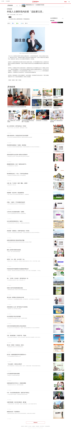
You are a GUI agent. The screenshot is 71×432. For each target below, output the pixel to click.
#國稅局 (13, 80)
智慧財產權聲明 (47, 426)
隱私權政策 (37, 426)
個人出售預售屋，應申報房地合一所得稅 (16, 126)
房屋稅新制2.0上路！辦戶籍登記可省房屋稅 (17, 307)
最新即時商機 (52, 21)
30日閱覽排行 (54, 19)
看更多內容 (35, 422)
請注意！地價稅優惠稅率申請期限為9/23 (16, 354)
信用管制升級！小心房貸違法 (42, 120)
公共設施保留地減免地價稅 (13, 373)
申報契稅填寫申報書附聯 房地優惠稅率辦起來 (18, 269)
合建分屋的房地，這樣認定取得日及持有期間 (17, 135)
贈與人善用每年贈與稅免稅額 (14, 250)
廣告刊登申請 (42, 426)
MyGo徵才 (29, 426)
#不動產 (20, 80)
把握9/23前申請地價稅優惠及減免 (15, 288)
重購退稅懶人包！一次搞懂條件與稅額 (35, 4)
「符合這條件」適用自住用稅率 (14, 364)
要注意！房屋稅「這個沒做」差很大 (15, 345)
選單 (3, 1)
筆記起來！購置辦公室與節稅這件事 (15, 297)
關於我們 (26, 426)
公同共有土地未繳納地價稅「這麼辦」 (16, 212)
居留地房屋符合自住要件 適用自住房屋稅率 (17, 154)
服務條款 (33, 426)
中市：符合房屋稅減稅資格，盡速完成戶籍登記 (18, 392)
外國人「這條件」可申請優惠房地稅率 (16, 202)
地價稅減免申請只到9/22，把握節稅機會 (16, 383)
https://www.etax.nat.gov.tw (36, 71)
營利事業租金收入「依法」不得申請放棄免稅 (17, 173)
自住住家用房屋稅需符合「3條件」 (15, 221)
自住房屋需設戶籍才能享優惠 (14, 316)
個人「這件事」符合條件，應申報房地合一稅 (17, 278)
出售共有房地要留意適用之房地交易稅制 (16, 326)
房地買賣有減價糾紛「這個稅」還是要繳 (16, 145)
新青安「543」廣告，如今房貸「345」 (16, 259)
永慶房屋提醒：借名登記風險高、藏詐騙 (16, 402)
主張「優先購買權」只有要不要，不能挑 (16, 335)
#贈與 (16, 80)
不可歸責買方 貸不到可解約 (47, 107)
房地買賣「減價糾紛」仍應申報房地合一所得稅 (18, 231)
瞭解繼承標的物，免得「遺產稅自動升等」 (17, 164)
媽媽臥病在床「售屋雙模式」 (14, 412)
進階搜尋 (8, 1)
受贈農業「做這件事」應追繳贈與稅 (15, 193)
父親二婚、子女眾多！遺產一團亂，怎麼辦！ (17, 183)
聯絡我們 (22, 426)
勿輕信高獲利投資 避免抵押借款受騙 (15, 240)
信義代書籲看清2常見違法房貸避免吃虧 (16, 107)
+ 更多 (63, 19)
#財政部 (10, 80)
